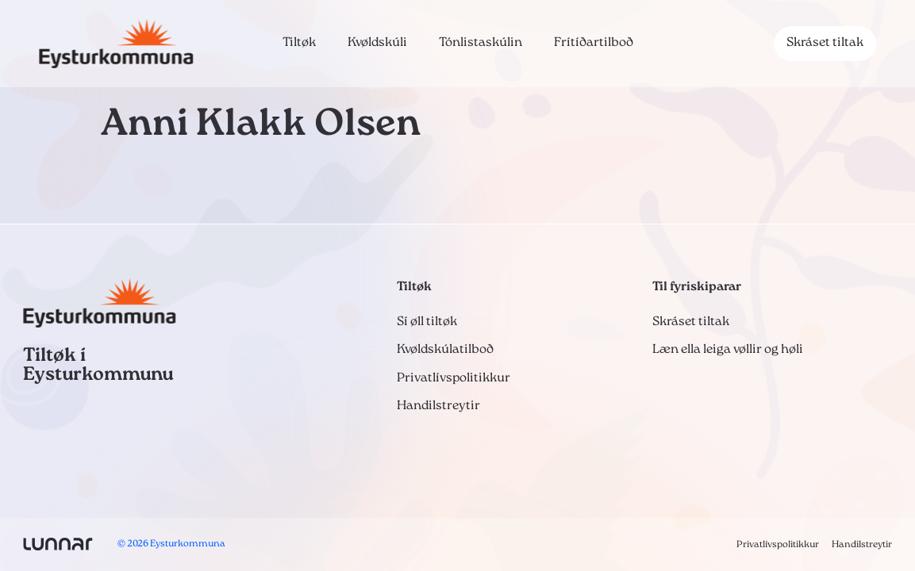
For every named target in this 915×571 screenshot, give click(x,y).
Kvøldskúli (377, 42)
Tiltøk (299, 42)
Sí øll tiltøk (427, 322)
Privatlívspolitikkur (453, 378)
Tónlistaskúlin (480, 42)
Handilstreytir (438, 406)
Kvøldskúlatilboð (445, 349)
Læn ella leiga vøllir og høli (727, 349)
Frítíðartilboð (593, 42)
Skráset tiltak (824, 42)
